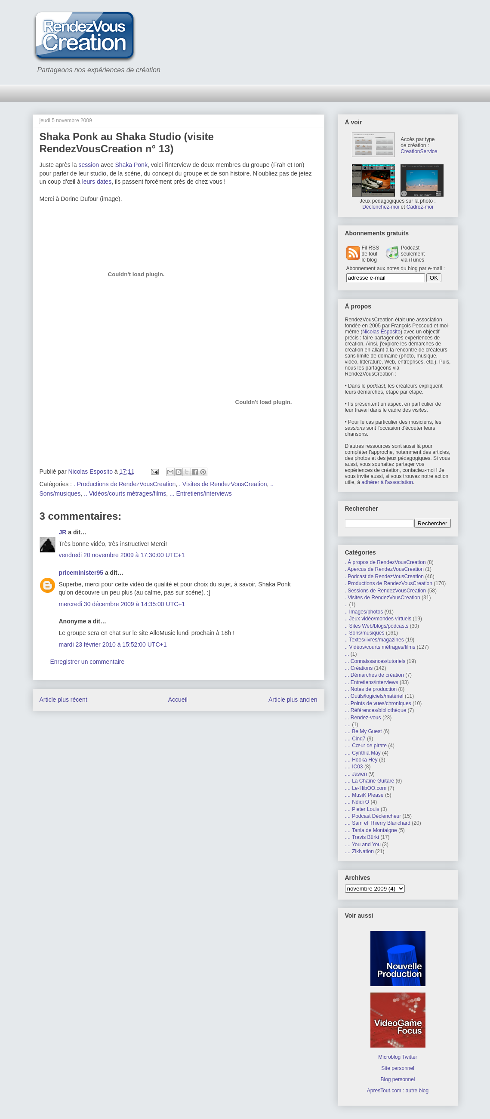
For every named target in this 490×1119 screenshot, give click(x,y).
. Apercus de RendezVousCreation (384, 569)
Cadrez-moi (420, 207)
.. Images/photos (364, 612)
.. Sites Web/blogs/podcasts (377, 626)
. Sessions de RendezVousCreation (385, 591)
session (89, 164)
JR (63, 532)
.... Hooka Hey (361, 760)
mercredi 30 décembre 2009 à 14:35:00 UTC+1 (122, 604)
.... (348, 724)
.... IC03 (354, 767)
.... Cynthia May (363, 753)
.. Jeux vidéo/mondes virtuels (378, 619)
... (347, 654)
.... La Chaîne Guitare (369, 781)
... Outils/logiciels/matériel (374, 696)
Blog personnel (397, 1079)
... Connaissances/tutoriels (375, 661)
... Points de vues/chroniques (378, 703)
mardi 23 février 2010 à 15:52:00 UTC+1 (113, 644)
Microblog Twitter (397, 1057)
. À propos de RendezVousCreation (385, 562)
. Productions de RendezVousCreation (125, 484)
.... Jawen (356, 774)
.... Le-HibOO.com (366, 788)
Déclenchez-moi (380, 207)
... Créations (359, 668)
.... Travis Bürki (362, 837)
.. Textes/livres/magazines (374, 640)
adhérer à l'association (387, 482)
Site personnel (397, 1068)
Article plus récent (63, 699)
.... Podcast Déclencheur (373, 816)
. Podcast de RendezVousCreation (384, 576)
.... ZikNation (359, 851)
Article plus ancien (292, 699)
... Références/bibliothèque (376, 710)
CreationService (419, 151)
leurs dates (96, 181)
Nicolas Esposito (381, 332)
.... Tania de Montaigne (371, 830)
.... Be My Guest (363, 731)
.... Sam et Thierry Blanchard (378, 823)
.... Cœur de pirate (366, 746)
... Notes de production (371, 689)
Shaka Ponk (131, 164)
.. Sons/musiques (365, 633)
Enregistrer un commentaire (87, 661)
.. (346, 604)
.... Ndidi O (357, 802)
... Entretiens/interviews (200, 493)
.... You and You (363, 845)
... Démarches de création (374, 675)
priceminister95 (81, 572)
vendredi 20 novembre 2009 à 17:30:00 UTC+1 (122, 555)
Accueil (178, 699)
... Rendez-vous (363, 718)
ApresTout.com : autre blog (397, 1091)
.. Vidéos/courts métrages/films (125, 493)
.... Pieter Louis (362, 809)
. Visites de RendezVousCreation (223, 484)
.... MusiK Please (364, 795)
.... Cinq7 (355, 739)
